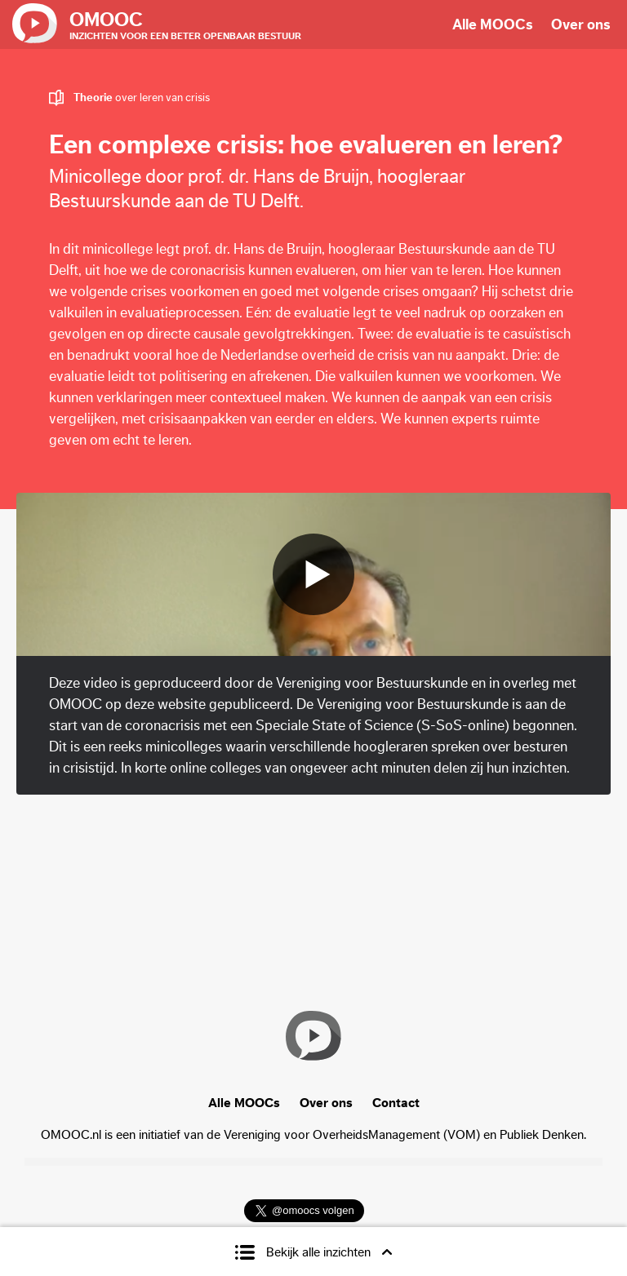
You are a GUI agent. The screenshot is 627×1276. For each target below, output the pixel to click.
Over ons (581, 24)
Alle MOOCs (492, 24)
